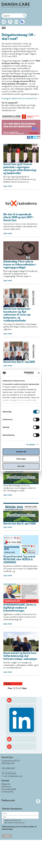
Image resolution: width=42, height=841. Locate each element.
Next (25, 688)
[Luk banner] (38, 373)
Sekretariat (6, 786)
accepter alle (21, 452)
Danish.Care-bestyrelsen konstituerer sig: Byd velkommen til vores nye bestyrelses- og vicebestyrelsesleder (17, 314)
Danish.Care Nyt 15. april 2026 (19, 523)
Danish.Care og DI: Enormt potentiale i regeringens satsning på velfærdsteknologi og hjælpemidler (19, 168)
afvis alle (21, 466)
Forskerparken (8, 791)
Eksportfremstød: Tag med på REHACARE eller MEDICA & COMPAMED (19, 559)
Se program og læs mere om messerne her (19, 98)
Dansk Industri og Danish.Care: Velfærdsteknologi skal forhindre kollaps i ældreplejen (20, 655)
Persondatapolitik (9, 789)
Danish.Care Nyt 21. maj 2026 (19, 361)
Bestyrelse (6, 783)
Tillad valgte (21, 459)
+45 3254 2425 (10, 773)
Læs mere (7, 186)
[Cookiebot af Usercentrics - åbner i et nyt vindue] (25, 372)
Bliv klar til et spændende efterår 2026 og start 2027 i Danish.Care (18, 217)
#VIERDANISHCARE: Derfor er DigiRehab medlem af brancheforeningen (19, 607)
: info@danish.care (14, 776)
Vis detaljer (30, 444)
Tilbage (8, 683)
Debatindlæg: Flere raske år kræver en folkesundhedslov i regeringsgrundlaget (19, 264)
